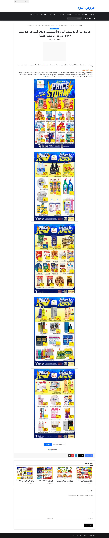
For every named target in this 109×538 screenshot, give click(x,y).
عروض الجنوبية (44, 14)
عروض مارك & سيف (66, 25)
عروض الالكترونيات (34, 14)
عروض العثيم (85, 14)
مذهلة (44, 64)
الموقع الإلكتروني (50, 518)
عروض (45, 76)
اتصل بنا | (80, 535)
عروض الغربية (52, 14)
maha (58, 39)
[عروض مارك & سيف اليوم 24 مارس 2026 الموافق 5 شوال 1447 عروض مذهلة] (25, 473)
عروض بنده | (84, 535)
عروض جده (69, 14)
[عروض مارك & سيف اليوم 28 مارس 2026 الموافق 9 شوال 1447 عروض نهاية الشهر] (64, 473)
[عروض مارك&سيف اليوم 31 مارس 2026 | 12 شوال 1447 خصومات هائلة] (84, 473)
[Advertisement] (54, 51)
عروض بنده (92, 14)
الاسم (92, 512)
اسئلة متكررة (75, 535)
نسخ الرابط (47, 444)
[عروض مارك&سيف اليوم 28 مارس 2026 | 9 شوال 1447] (45, 473)
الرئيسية (79, 25)
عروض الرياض (77, 14)
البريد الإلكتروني (90, 518)
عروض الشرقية (61, 14)
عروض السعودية (73, 25)
